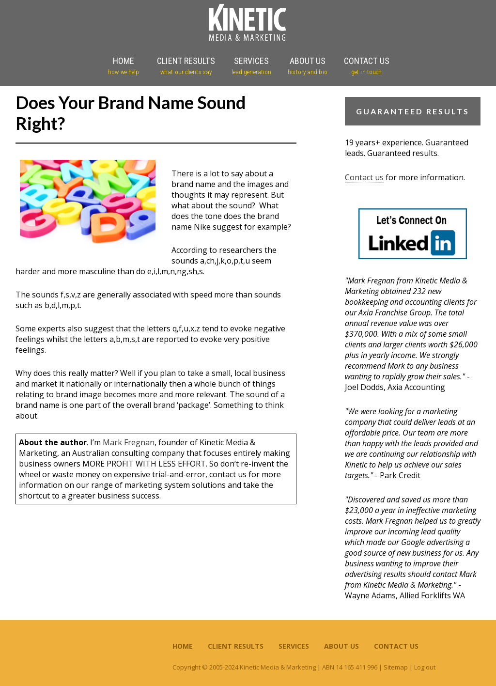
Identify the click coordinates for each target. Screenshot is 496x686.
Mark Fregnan (129, 442)
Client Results (236, 646)
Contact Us (396, 646)
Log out (424, 667)
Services (294, 646)
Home (182, 646)
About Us (341, 646)
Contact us (364, 177)
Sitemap (396, 667)
